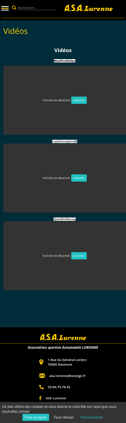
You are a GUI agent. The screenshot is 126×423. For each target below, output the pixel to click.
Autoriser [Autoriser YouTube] (79, 100)
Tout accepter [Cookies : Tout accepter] (36, 417)
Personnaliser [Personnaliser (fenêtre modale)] (92, 417)
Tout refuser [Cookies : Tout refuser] (64, 417)
